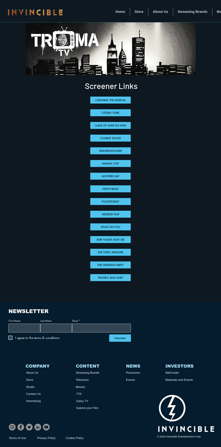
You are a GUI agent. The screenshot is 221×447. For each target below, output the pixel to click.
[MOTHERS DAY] (110, 176)
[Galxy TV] (89, 401)
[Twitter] (29, 427)
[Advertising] (39, 401)
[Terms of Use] (21, 438)
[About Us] (39, 372)
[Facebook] (20, 427)
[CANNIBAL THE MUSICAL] (110, 100)
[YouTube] (46, 427)
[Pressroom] (139, 372)
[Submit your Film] (89, 408)
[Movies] (89, 387)
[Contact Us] (39, 393)
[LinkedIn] (37, 427)
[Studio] (39, 387)
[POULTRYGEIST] (110, 201)
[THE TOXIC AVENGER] (110, 252)
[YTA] (89, 393)
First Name (14, 321)
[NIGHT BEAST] (110, 188)
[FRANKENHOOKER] (110, 150)
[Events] (139, 379)
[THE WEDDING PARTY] (110, 264)
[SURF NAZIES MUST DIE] (110, 239)
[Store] (39, 379)
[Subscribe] (120, 338)
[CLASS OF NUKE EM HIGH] (110, 125)
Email (75, 321)
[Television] (89, 379)
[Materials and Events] (180, 379)
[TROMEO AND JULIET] (110, 277)
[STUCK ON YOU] (110, 226)
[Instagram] (12, 427)
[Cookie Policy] (78, 438)
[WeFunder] (178, 372)
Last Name (46, 321)
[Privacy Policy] (49, 438)
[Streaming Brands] (89, 372)
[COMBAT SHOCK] (110, 138)
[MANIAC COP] (110, 163)
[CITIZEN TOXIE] (110, 112)
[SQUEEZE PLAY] (110, 214)
